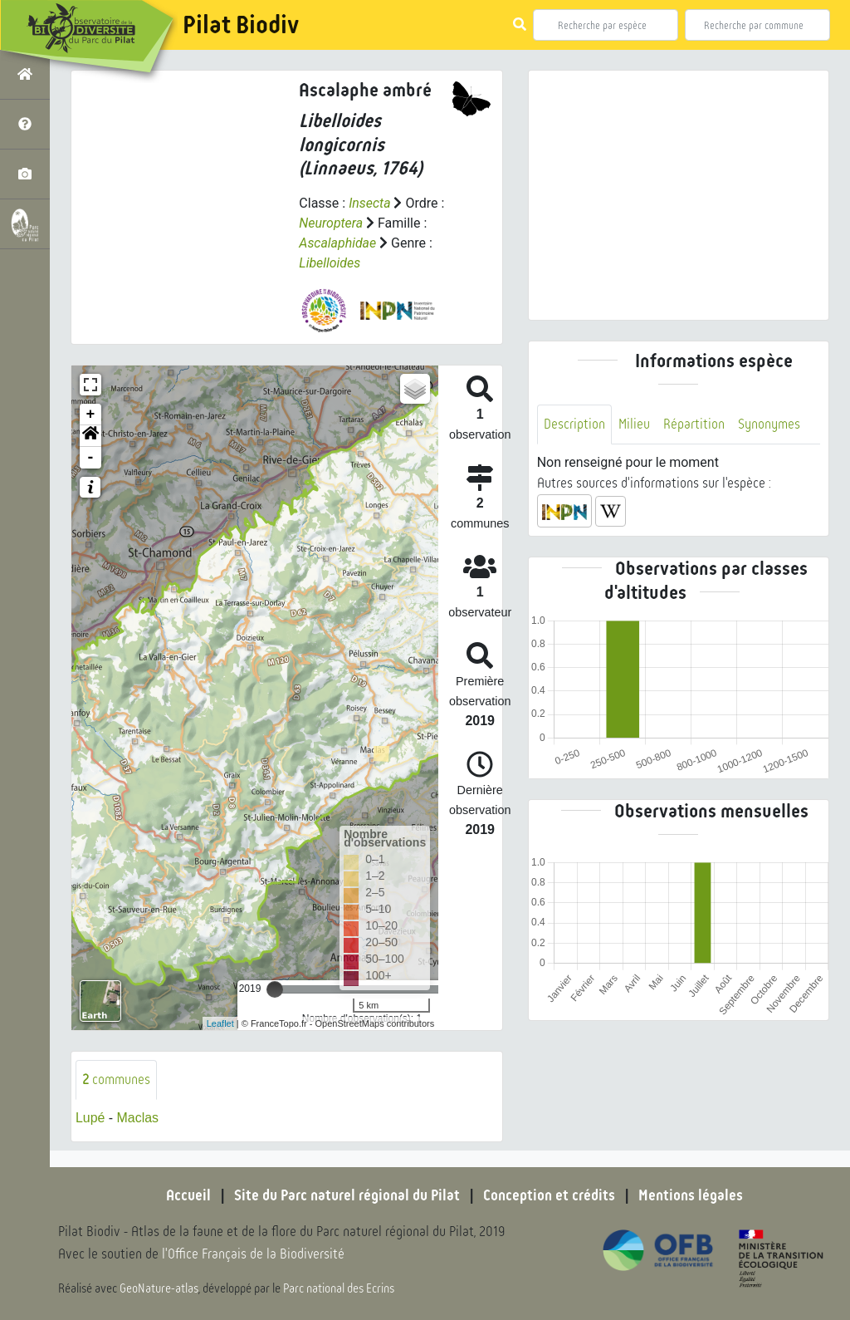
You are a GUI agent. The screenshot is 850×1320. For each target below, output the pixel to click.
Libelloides (329, 263)
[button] (90, 436)
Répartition (694, 424)
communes (116, 1079)
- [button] (90, 458)
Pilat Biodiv (241, 25)
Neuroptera (331, 223)
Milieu (634, 424)
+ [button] (90, 414)
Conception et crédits (549, 1196)
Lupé (90, 1118)
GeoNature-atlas (159, 1288)
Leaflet (220, 1023)
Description (574, 424)
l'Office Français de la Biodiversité (254, 1254)
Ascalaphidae (337, 243)
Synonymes (769, 424)
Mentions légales (690, 1196)
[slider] (274, 989)
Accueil (188, 1196)
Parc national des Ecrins (338, 1288)
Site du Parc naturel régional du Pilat (347, 1196)
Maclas (138, 1118)
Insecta (370, 203)
